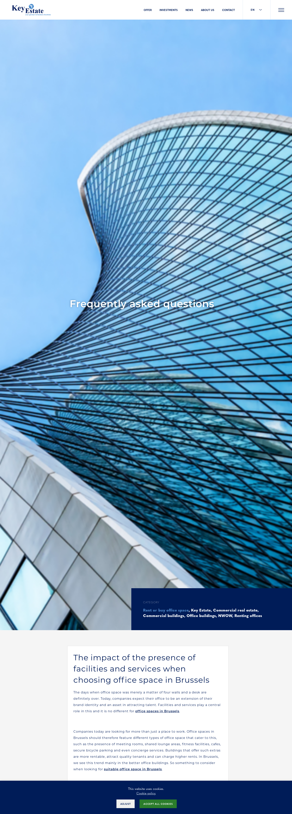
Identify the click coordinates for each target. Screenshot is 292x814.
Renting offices (248, 615)
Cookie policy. (146, 793)
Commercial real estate (235, 610)
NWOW (225, 615)
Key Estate (201, 610)
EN (256, 10)
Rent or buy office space (166, 610)
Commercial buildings (163, 615)
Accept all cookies (158, 804)
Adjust (125, 804)
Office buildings (201, 615)
